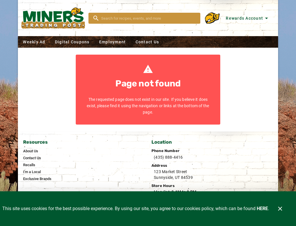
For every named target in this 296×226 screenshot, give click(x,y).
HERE (262, 208)
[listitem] (30, 151)
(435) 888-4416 (168, 157)
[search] (148, 18)
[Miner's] (54, 18)
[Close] (280, 208)
